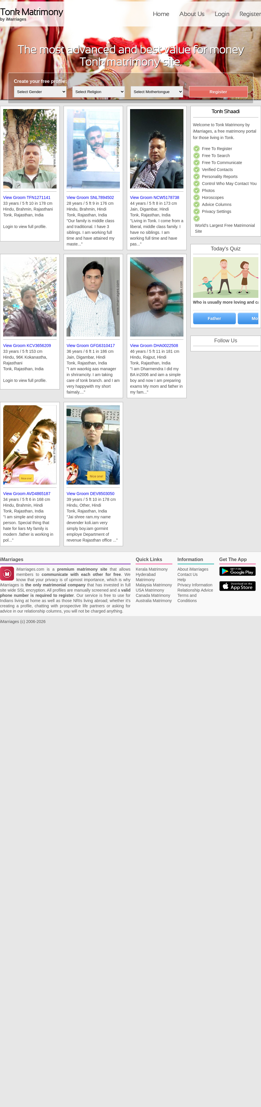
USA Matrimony (150, 590)
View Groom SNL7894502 (90, 197)
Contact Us (188, 574)
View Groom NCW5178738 (154, 197)
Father (214, 318)
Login (222, 14)
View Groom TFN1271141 (26, 197)
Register (250, 14)
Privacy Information (195, 585)
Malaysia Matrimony (154, 585)
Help (182, 579)
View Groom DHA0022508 (154, 345)
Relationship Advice (195, 590)
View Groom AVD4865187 (26, 493)
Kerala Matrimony (152, 569)
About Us (191, 14)
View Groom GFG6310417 (90, 345)
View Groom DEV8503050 (90, 493)
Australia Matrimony (154, 600)
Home (161, 14)
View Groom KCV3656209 (27, 345)
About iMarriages (193, 569)
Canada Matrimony (153, 595)
